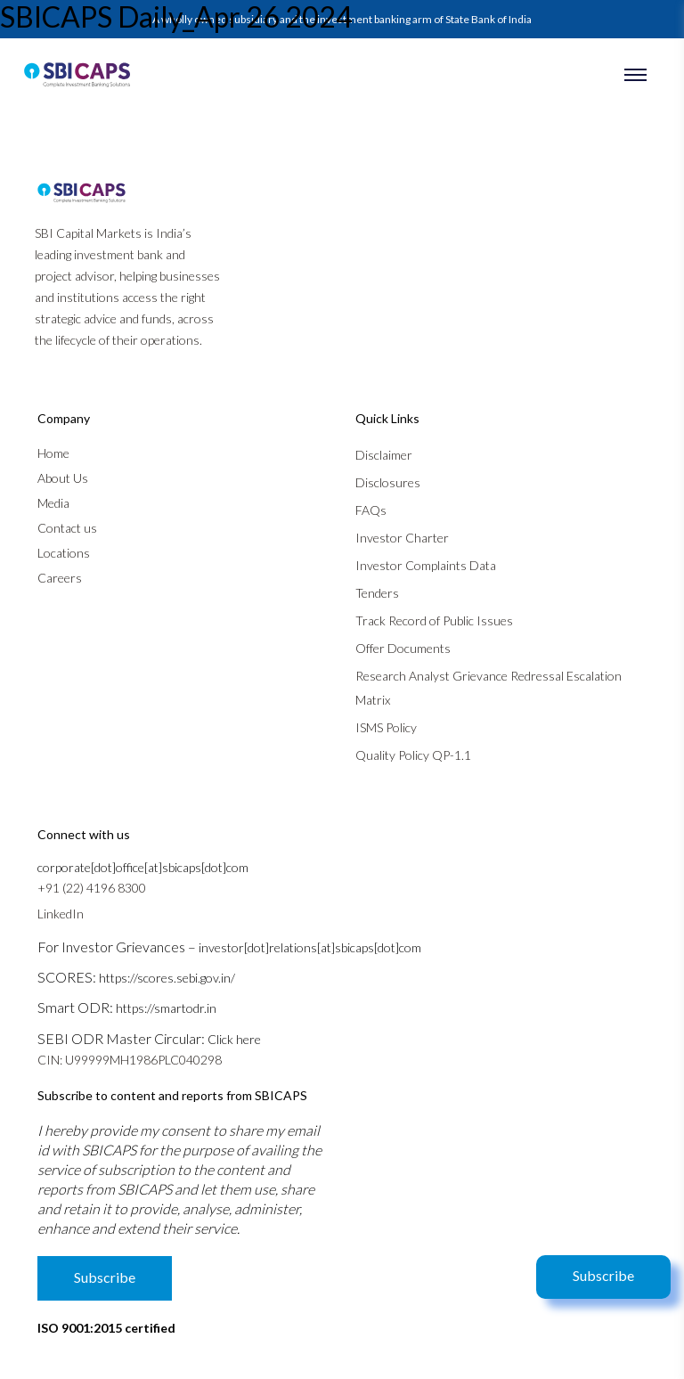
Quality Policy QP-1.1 (413, 755)
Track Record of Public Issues (434, 620)
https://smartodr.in (166, 1008)
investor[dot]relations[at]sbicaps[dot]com (310, 947)
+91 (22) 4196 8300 (91, 887)
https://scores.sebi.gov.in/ (167, 977)
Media (53, 502)
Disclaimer (383, 454)
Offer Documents (403, 648)
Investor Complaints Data (425, 565)
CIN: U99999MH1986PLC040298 (129, 1059)
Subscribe (603, 1275)
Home (53, 453)
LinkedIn (60, 913)
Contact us (67, 527)
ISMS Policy (386, 727)
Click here (234, 1039)
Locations (63, 552)
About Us (62, 478)
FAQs (371, 510)
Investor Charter (402, 537)
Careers (59, 577)
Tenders (377, 592)
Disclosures (387, 482)
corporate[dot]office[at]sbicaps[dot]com (142, 867)
